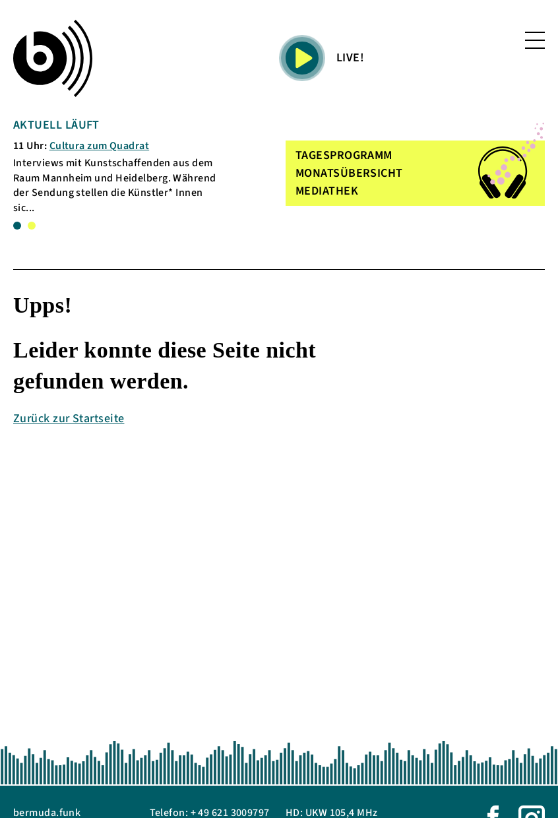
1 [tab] (17, 226)
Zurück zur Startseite (68, 418)
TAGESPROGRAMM (343, 155)
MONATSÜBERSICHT (349, 173)
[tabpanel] (118, 166)
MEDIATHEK (326, 191)
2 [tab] (32, 226)
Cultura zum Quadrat (99, 146)
